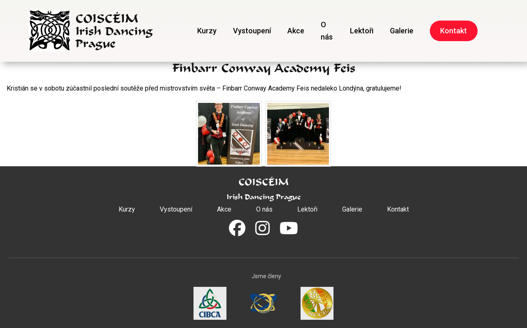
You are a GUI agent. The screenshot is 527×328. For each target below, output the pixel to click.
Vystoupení (252, 30)
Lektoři (361, 30)
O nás (327, 30)
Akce (295, 30)
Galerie (401, 30)
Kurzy (207, 30)
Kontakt (453, 30)
